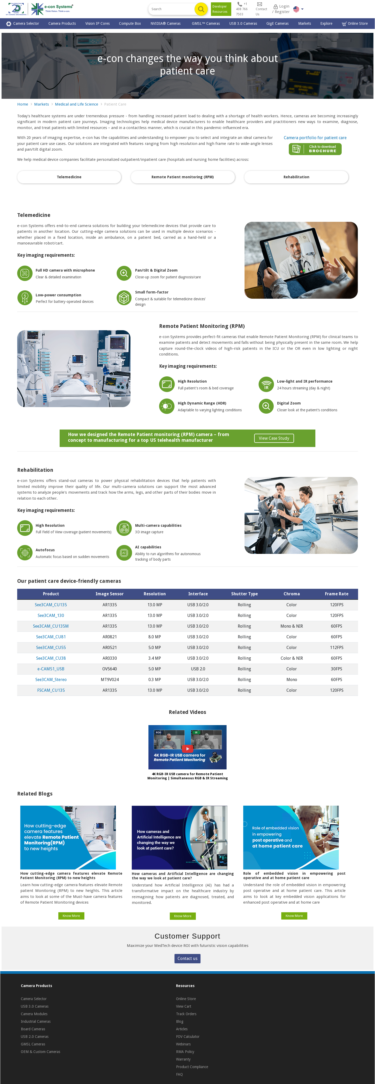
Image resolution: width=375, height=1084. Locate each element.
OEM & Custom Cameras (40, 1052)
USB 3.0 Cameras (243, 23)
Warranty (183, 1059)
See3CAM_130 (51, 615)
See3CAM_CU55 (51, 647)
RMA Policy (185, 1052)
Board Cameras (33, 1029)
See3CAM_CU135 (51, 604)
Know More (71, 916)
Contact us (187, 958)
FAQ (179, 1074)
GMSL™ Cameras (206, 23)
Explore (326, 23)
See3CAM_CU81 (51, 636)
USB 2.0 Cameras (34, 1036)
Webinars (183, 1044)
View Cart (183, 1006)
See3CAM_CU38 (51, 658)
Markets (304, 23)
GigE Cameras (277, 23)
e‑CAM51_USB (51, 668)
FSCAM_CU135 (51, 690)
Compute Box (130, 23)
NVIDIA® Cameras (167, 23)
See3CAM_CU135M (51, 626)
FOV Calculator (187, 1036)
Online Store (355, 23)
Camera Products (62, 23)
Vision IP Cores (97, 23)
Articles (182, 1029)
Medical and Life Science (76, 104)
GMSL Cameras (33, 1044)
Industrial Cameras (36, 1021)
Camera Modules (34, 1014)
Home (22, 104)
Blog (179, 1021)
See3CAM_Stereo (51, 679)
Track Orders (186, 1014)
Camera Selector (22, 23)
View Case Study (274, 438)
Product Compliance (192, 1067)
